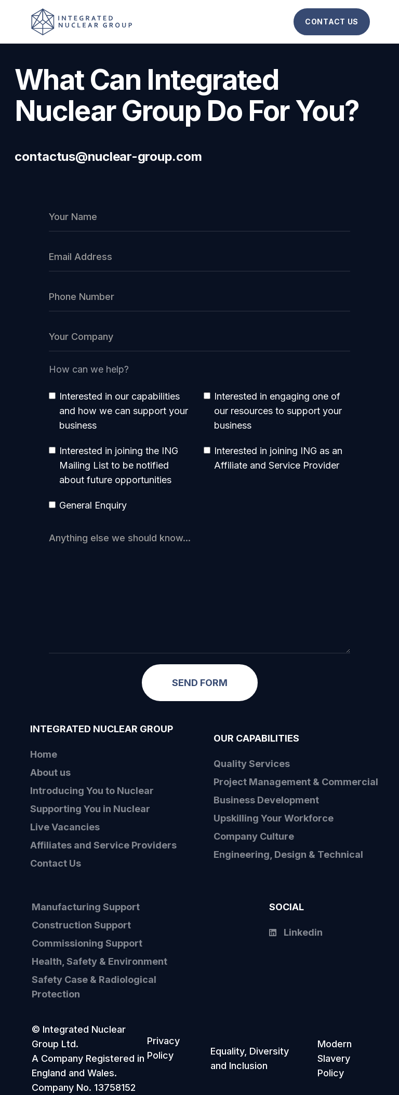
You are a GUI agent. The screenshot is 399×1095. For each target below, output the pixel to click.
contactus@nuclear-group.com (108, 156)
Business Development (266, 800)
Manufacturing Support (86, 906)
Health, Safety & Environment (99, 961)
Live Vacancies (65, 827)
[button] (283, 21)
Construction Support (81, 925)
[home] (94, 21)
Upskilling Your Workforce (274, 818)
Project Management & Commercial (296, 781)
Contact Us (55, 863)
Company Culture (254, 836)
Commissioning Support (87, 943)
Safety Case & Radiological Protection (94, 987)
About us (50, 772)
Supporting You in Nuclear (90, 808)
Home (43, 754)
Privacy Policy (163, 1048)
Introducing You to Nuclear (92, 790)
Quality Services (252, 763)
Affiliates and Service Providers (103, 845)
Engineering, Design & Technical (288, 854)
